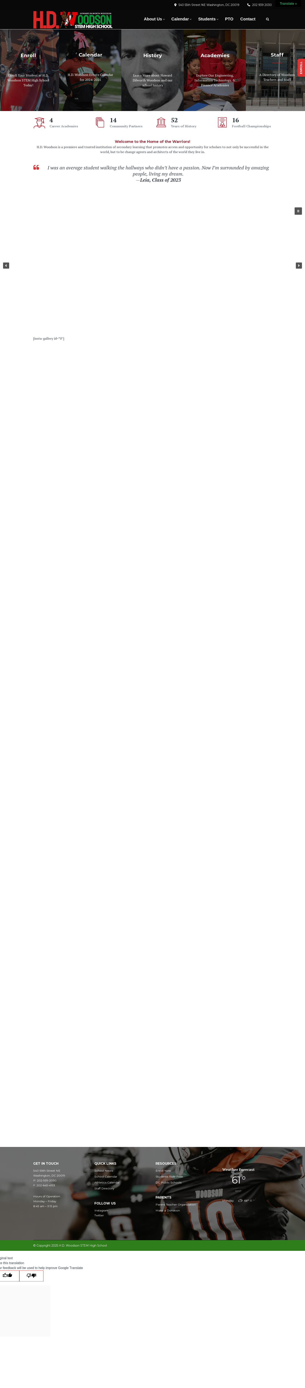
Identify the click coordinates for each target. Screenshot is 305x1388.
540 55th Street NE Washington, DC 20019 (209, 5)
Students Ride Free (169, 1176)
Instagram (101, 1210)
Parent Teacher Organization (176, 1204)
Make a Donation (168, 1210)
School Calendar (105, 1176)
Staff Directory (104, 1188)
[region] (152, 265)
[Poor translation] (31, 1275)
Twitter (99, 1215)
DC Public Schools (168, 1182)
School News (103, 1170)
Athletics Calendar (107, 1182)
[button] (298, 211)
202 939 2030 (262, 5)
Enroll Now (163, 1170)
